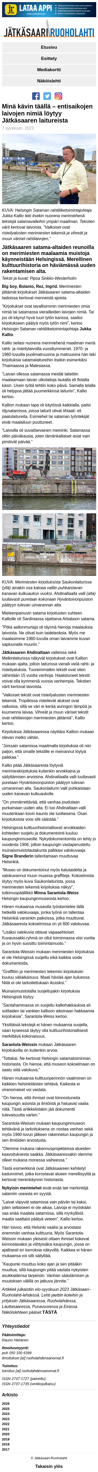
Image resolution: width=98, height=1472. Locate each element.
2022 (6, 1424)
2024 (6, 1414)
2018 (6, 1444)
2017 (6, 1449)
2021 (6, 1429)
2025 (6, 1409)
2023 (6, 1419)
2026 (6, 1404)
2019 (6, 1439)
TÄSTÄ (49, 1312)
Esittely (49, 58)
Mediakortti (49, 69)
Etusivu (49, 47)
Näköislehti (49, 80)
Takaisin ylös (49, 1466)
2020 (6, 1434)
